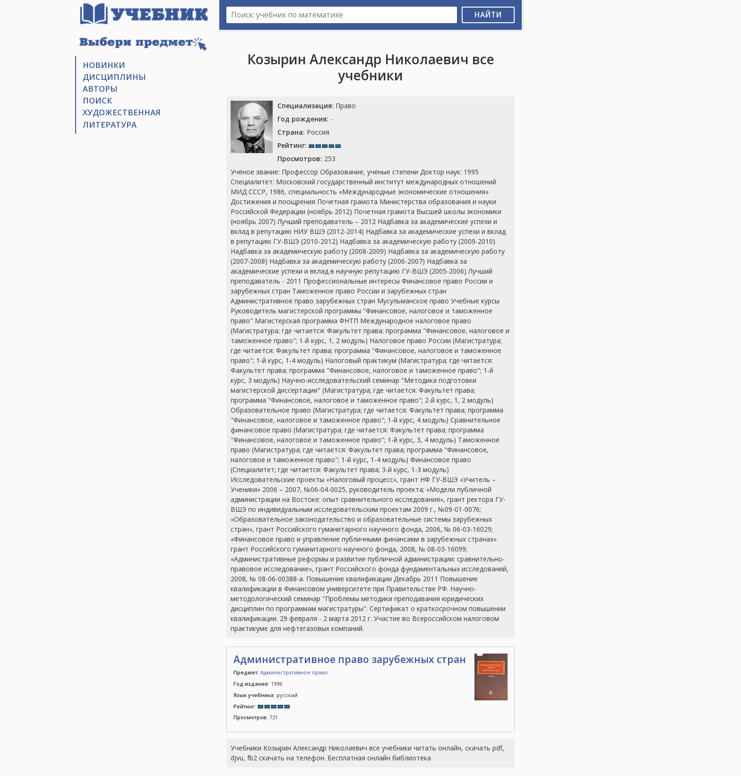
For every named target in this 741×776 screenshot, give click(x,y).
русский (265, 694)
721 (255, 717)
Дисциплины (114, 76)
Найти (488, 15)
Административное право (294, 672)
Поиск (97, 100)
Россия (303, 132)
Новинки (104, 65)
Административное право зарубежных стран (349, 659)
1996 (257, 683)
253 (306, 158)
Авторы (100, 88)
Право (316, 105)
